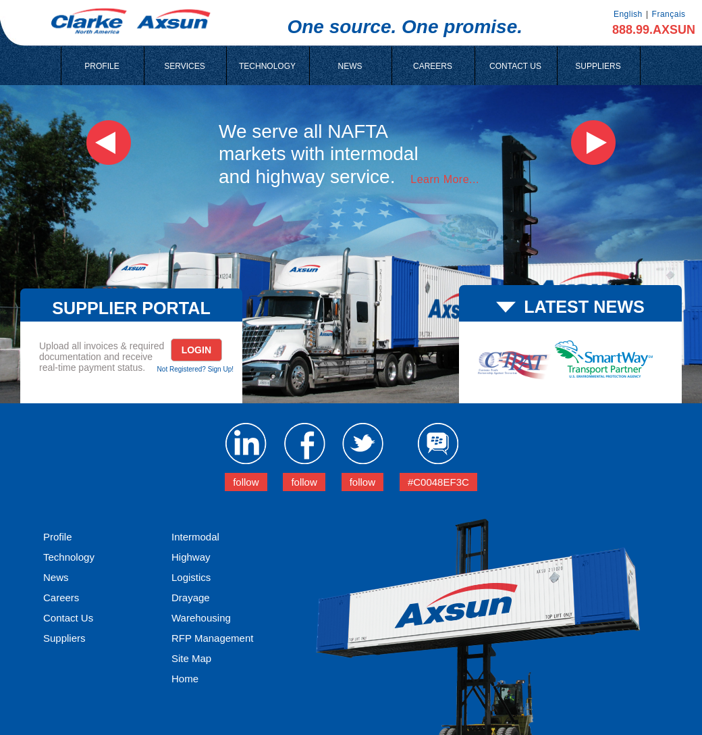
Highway (191, 557)
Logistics (191, 577)
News (56, 577)
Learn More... (444, 179)
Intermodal (195, 536)
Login (196, 350)
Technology (68, 557)
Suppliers (64, 638)
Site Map (191, 658)
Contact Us (68, 618)
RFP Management (212, 638)
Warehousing (201, 618)
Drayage (190, 597)
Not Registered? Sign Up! (195, 369)
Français (669, 14)
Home (184, 678)
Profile (57, 536)
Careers (61, 597)
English (628, 14)
